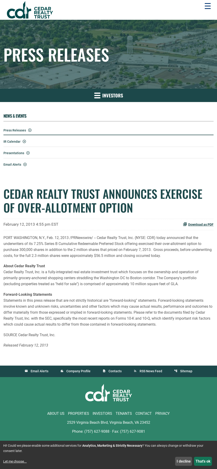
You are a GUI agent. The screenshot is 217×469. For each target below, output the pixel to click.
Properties (78, 413)
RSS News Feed (151, 371)
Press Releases (14, 130)
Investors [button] (108, 95)
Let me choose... (15, 461)
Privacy (162, 413)
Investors (102, 413)
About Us (56, 413)
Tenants (124, 413)
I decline (184, 461)
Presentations (13, 153)
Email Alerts (12, 164)
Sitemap (186, 371)
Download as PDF (198, 224)
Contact (143, 413)
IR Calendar (12, 141)
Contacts (115, 371)
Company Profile (78, 371)
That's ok (203, 461)
